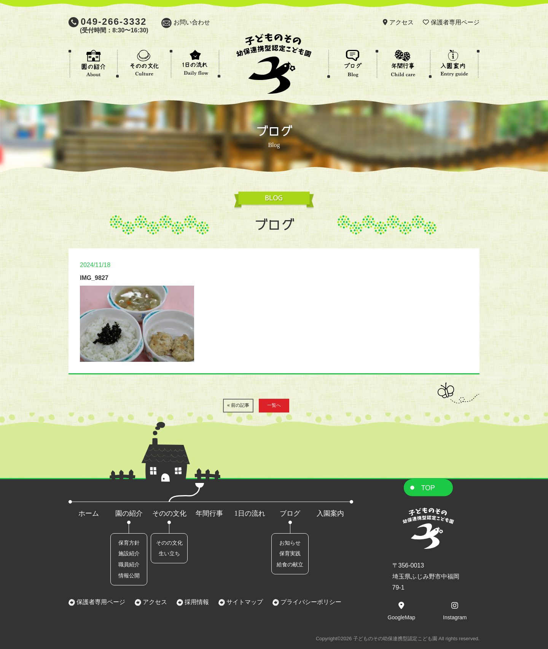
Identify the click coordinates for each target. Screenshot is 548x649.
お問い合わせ (192, 22)
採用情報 (196, 602)
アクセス (401, 22)
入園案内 (330, 513)
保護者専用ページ (455, 22)
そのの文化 (169, 513)
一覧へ (274, 405)
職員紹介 (129, 564)
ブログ (290, 513)
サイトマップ (244, 602)
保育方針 (129, 543)
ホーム (88, 513)
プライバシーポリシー (310, 602)
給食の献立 (290, 564)
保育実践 (290, 553)
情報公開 (129, 575)
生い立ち (169, 553)
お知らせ (290, 543)
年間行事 (209, 513)
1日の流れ (249, 513)
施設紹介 (129, 553)
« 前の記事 (238, 405)
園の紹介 (129, 513)
